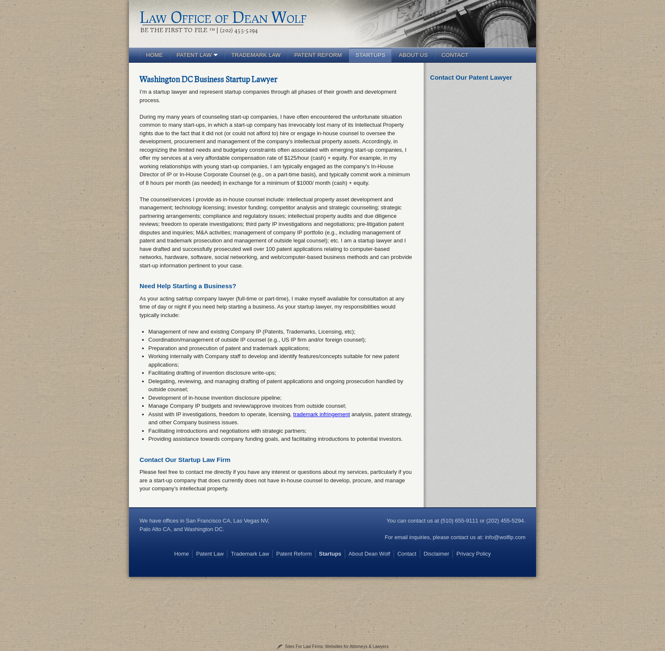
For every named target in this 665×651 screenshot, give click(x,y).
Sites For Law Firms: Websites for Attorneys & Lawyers (336, 646)
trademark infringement (321, 414)
